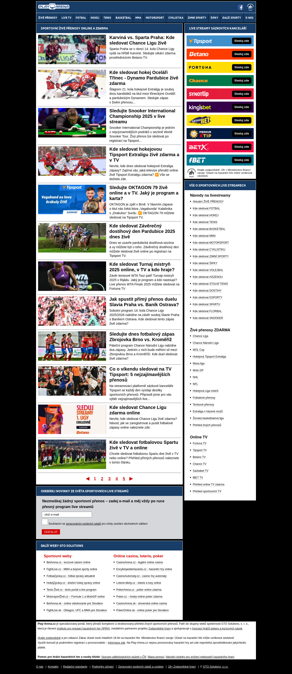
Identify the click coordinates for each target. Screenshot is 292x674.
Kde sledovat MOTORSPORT (211, 242)
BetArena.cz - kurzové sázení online (68, 562)
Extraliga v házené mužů (208, 411)
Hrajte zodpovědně (49, 638)
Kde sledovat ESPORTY (207, 297)
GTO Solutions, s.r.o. (215, 666)
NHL (195, 377)
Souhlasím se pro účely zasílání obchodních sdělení (98, 523)
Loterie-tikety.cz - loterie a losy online (138, 582)
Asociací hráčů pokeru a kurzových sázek (217, 628)
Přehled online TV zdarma (208, 484)
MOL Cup (198, 349)
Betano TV (199, 457)
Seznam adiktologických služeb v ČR (123, 656)
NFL (195, 384)
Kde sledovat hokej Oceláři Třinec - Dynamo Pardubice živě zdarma (144, 78)
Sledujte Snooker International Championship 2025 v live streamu (142, 116)
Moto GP (198, 370)
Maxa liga (198, 363)
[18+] (250, 7)
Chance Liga (200, 336)
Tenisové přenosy (203, 404)
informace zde (116, 642)
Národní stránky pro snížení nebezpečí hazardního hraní (200, 656)
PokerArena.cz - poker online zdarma (139, 589)
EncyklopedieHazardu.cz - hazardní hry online (144, 569)
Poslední (131, 478)
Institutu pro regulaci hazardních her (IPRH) (83, 628)
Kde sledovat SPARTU (206, 304)
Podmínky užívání (103, 666)
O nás (39, 666)
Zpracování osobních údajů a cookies (141, 666)
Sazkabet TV (200, 470)
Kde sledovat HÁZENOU (208, 277)
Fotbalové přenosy (204, 397)
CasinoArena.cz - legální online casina (139, 562)
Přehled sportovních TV (207, 491)
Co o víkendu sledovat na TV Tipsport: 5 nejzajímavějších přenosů (141, 374)
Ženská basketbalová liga (208, 418)
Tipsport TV (200, 450)
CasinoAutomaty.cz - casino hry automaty (141, 576)
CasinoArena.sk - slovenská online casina (141, 603)
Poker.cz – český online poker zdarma (139, 596)
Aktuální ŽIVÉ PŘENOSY (208, 201)
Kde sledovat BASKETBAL (209, 229)
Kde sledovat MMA (204, 235)
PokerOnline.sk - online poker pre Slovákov (142, 610)
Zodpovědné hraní (160, 628)
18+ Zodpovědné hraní (182, 666)
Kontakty (53, 666)
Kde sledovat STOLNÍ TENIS (210, 283)
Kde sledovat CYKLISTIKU (209, 249)
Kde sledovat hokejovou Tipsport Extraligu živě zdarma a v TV (144, 155)
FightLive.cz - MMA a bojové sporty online (72, 569)
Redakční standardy (75, 666)
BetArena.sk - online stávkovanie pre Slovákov (75, 603)
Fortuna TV (199, 443)
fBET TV (198, 477)
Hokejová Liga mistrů (205, 390)
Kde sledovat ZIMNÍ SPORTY (211, 256)
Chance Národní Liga (206, 343)
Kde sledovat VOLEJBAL (208, 270)
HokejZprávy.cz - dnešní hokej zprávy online (73, 582)
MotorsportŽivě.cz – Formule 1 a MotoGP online (76, 596)
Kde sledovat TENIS (205, 222)
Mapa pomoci (156, 656)
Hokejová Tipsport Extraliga (209, 356)
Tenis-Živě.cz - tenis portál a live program (71, 589)
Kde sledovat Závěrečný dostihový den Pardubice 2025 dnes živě (142, 231)
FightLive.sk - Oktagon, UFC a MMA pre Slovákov (77, 610)
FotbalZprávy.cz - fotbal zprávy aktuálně (71, 576)
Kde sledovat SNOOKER (208, 318)
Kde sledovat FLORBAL (207, 311)
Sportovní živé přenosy (60, 28)
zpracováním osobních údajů (83, 523)
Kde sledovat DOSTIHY (207, 290)
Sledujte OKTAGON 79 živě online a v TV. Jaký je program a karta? (144, 193)
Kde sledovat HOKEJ (206, 215)
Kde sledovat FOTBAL (206, 208)
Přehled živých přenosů (207, 425)
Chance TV (199, 464)
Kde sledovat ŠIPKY (205, 263)
